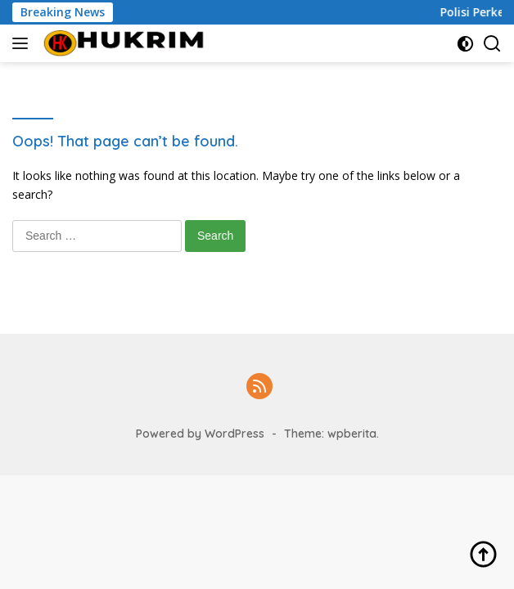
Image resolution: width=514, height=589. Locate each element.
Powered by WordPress (200, 433)
